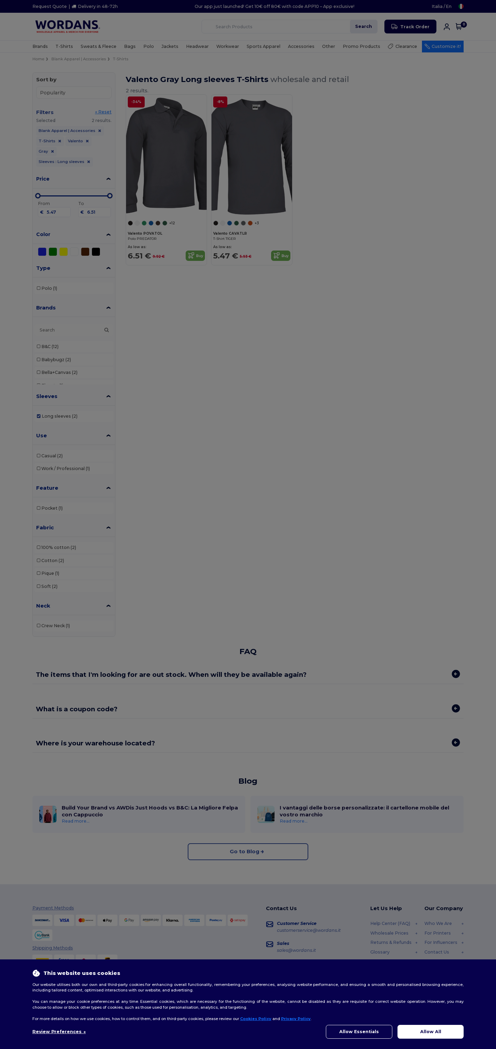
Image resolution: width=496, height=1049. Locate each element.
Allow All (430, 1031)
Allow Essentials (359, 1031)
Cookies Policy (255, 1018)
